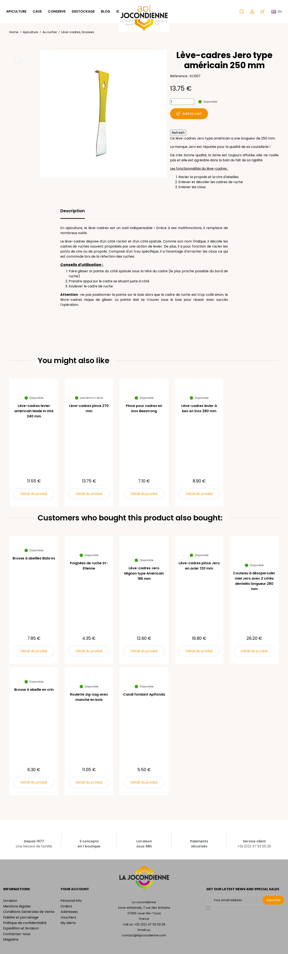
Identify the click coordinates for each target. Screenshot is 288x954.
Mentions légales (17, 906)
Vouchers (68, 917)
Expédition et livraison (21, 928)
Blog (105, 11)
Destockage (83, 11)
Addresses (69, 911)
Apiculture (16, 11)
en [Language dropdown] (276, 11)
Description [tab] (72, 211)
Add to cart (189, 113)
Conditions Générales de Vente (28, 911)
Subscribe (273, 900)
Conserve (57, 11)
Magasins (10, 939)
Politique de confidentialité (24, 922)
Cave (37, 11)
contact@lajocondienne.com (144, 935)
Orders (66, 906)
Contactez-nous (16, 934)
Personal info (71, 900)
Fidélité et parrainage (21, 917)
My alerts (68, 922)
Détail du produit (34, 493)
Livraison (10, 900)
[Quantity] (182, 102)
